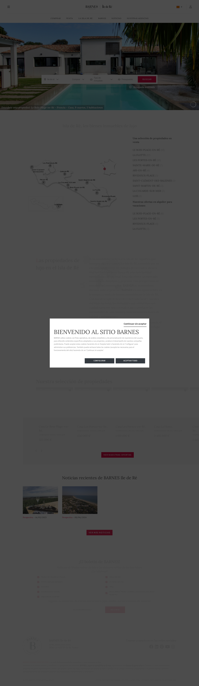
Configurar (99, 360)
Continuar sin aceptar (135, 324)
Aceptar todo (130, 360)
